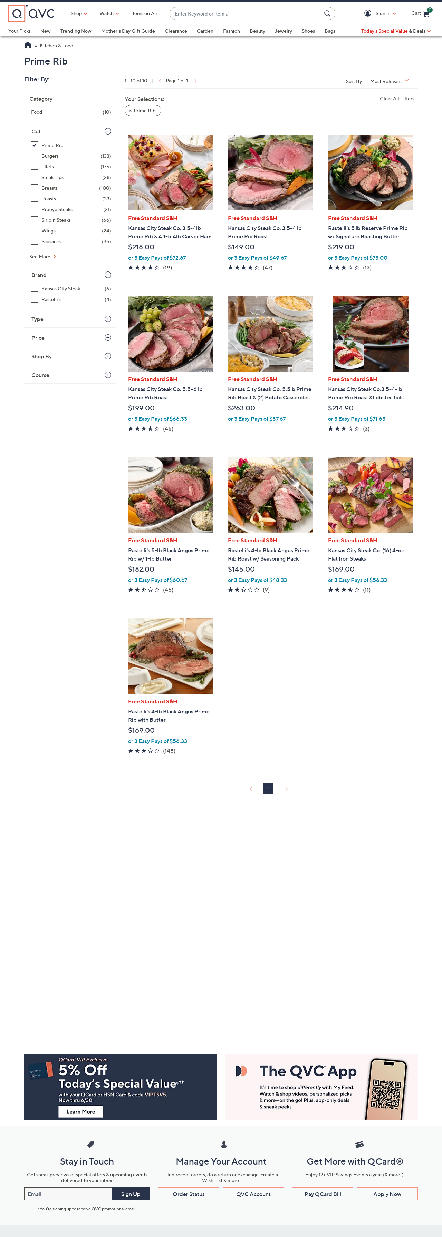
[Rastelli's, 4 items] (71, 299)
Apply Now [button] (387, 1193)
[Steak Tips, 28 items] (71, 177)
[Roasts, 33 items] (71, 198)
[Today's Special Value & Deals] (396, 31)
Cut (36, 131)
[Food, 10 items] (71, 112)
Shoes (308, 31)
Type (37, 319)
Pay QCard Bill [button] (323, 1193)
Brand (39, 274)
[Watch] (107, 13)
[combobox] (245, 13)
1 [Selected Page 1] (268, 789)
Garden (205, 31)
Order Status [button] (189, 1193)
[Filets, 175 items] (71, 166)
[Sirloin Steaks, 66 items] (71, 220)
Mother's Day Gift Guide (128, 31)
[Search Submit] (328, 13)
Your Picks (19, 31)
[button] (369, 14)
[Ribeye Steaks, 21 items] (71, 209)
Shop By (41, 356)
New (45, 31)
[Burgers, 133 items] (71, 155)
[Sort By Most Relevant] (391, 81)
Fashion (231, 31)
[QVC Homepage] (28, 46)
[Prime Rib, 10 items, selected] (71, 145)
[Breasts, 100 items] (71, 187)
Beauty (257, 31)
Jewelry (283, 31)
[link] (159, 80)
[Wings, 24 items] (71, 230)
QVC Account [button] (253, 1193)
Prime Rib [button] (145, 110)
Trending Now (76, 31)
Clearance (176, 31)
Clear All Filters (397, 98)
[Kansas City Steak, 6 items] (71, 288)
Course (40, 375)
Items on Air (144, 13)
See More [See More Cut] (40, 256)
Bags (330, 31)
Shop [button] (76, 13)
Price (38, 337)
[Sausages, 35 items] (71, 241)
